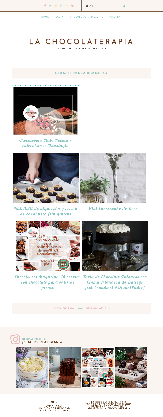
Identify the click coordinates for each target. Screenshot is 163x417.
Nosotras (115, 17)
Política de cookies (54, 411)
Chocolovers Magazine (86, 17)
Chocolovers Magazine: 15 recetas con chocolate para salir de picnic (48, 282)
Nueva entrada (64, 309)
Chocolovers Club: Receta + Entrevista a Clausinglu (45, 143)
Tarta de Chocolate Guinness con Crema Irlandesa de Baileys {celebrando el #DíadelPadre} (115, 282)
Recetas (59, 17)
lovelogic (119, 406)
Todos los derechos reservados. (108, 404)
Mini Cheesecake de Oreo (113, 208)
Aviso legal (54, 406)
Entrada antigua (97, 309)
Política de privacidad (54, 408)
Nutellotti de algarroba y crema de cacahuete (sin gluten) (46, 211)
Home (45, 17)
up (54, 402)
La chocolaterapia (81, 42)
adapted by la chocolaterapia (108, 408)
